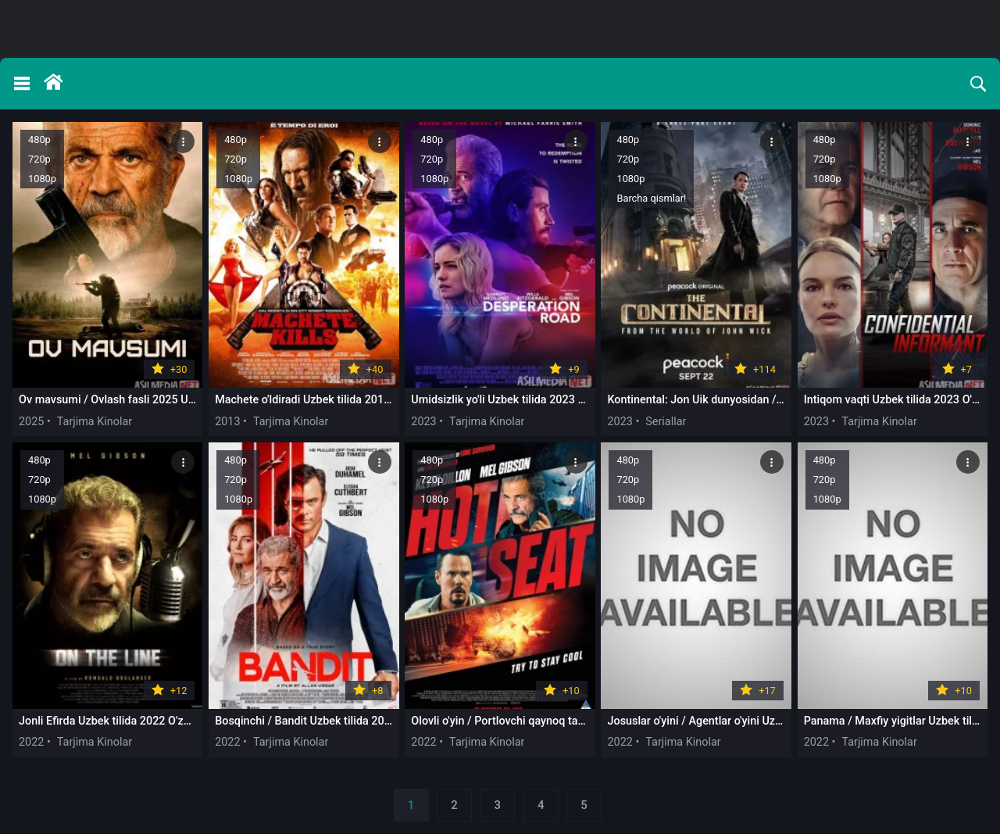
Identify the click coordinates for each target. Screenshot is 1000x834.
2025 (31, 421)
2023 (423, 421)
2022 (31, 742)
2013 (227, 421)
